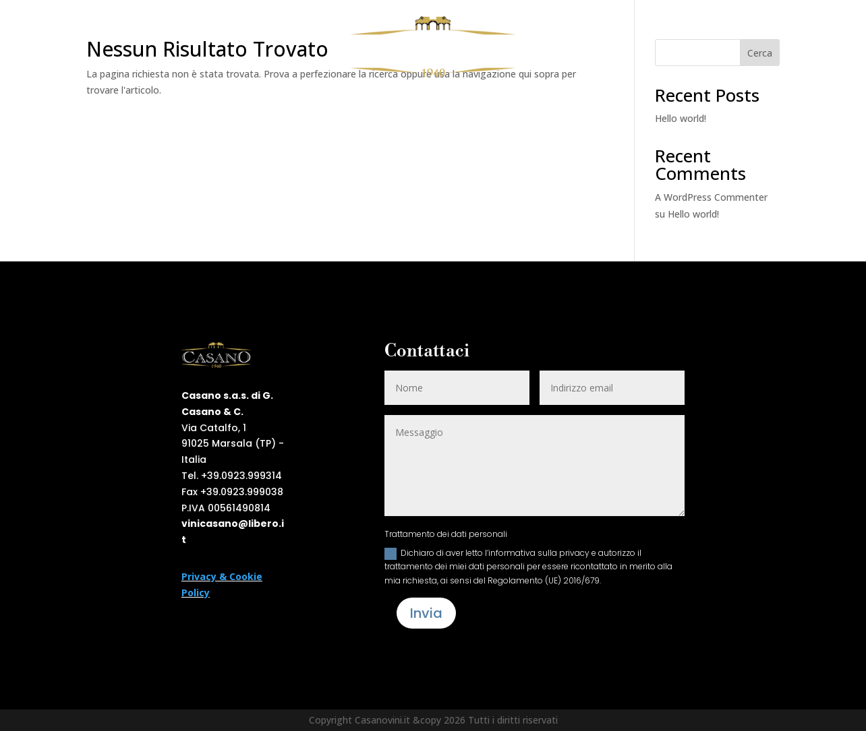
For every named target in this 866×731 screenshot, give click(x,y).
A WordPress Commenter (711, 197)
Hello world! (680, 118)
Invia (426, 613)
